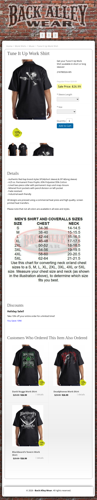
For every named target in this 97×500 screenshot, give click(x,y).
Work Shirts (20, 46)
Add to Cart (65, 125)
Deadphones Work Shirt (66, 391)
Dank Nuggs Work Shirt (24, 391)
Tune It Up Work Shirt (47, 46)
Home (9, 46)
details (40, 394)
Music (32, 46)
